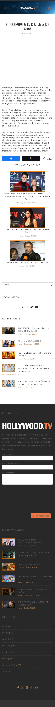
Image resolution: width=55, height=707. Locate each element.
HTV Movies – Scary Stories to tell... (34, 552)
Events (5, 633)
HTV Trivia (6, 639)
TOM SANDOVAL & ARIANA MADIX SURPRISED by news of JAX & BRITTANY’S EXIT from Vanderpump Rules (27, 196)
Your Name (7, 454)
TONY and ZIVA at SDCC (29, 341)
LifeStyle (6, 645)
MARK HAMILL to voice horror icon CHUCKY (27, 262)
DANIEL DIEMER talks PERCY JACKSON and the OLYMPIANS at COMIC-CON (33, 368)
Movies (5, 652)
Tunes (5, 671)
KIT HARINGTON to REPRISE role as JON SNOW (27, 26)
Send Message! (41, 515)
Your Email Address (11, 464)
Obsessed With (9, 665)
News (4, 658)
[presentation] (14, 498)
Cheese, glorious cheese (29, 564)
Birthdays (6, 626)
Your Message (9, 473)
